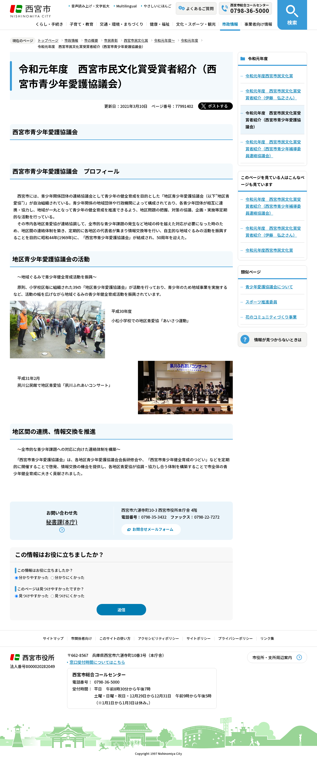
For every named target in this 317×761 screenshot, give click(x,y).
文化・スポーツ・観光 (196, 24)
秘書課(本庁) (62, 522)
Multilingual (126, 5)
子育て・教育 (81, 24)
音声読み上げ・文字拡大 (90, 5)
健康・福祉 (160, 24)
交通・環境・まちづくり (121, 24)
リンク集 (267, 638)
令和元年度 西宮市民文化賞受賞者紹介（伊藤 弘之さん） (273, 231)
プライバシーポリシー (235, 638)
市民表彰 (111, 40)
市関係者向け (81, 638)
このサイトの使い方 (115, 638)
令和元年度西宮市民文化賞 (269, 250)
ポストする (218, 106)
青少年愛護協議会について (269, 287)
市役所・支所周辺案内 (272, 657)
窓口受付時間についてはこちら (97, 662)
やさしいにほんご (157, 5)
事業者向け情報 (258, 24)
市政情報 (230, 24)
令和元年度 (189, 40)
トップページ (48, 40)
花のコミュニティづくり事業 (271, 317)
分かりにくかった (69, 577)
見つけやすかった (34, 595)
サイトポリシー (198, 638)
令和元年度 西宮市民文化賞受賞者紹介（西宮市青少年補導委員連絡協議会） (273, 206)
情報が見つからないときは (278, 340)
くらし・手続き (49, 24)
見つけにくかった (69, 595)
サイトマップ (53, 638)
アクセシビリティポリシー (158, 638)
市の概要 (91, 40)
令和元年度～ (164, 40)
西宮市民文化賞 (136, 40)
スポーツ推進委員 (261, 302)
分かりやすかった (34, 577)
